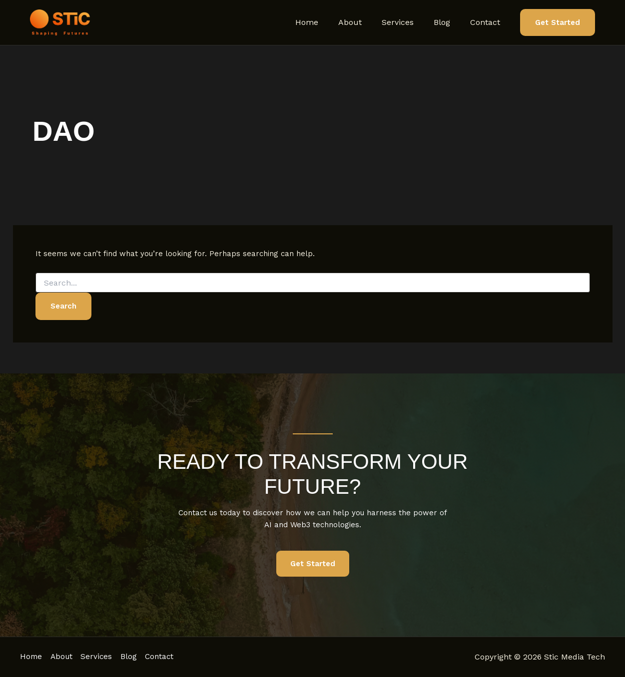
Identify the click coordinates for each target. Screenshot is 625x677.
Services (408, 22)
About (364, 22)
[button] (557, 22)
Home (324, 22)
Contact (487, 22)
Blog (448, 22)
